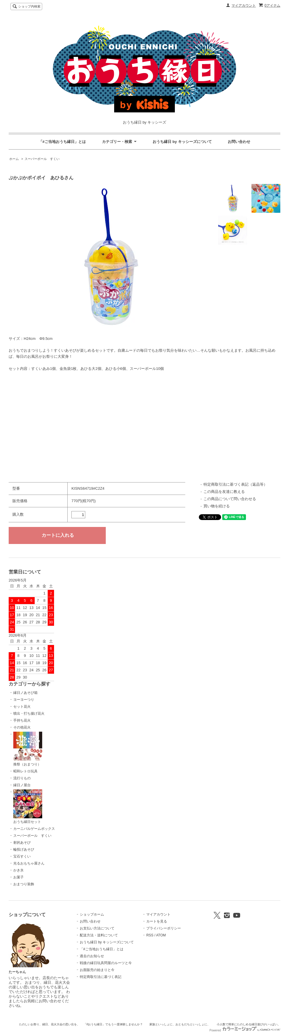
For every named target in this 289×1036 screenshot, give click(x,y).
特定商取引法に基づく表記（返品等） (235, 484)
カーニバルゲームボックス (34, 829)
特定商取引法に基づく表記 (100, 977)
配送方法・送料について (99, 935)
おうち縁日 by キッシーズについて (182, 141)
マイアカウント (243, 5)
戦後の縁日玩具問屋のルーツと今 (106, 963)
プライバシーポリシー (163, 928)
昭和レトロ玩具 (25, 771)
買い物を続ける (216, 506)
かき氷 (18, 870)
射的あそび (22, 843)
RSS (149, 935)
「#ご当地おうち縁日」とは (62, 141)
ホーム (14, 159)
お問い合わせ (239, 141)
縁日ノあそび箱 (25, 693)
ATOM (161, 935)
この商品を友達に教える (224, 491)
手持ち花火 (22, 720)
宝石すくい (22, 856)
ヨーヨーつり (23, 700)
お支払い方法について (97, 928)
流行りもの (22, 778)
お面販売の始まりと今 (97, 970)
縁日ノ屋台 (22, 785)
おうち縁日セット (27, 806)
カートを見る (156, 921)
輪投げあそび (23, 849)
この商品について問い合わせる (229, 499)
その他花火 (22, 727)
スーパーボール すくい (42, 159)
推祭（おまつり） (27, 749)
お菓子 (18, 877)
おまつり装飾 (23, 884)
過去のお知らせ (92, 956)
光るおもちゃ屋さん (29, 863)
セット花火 (22, 707)
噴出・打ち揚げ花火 (29, 713)
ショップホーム (92, 914)
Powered (245, 1030)
